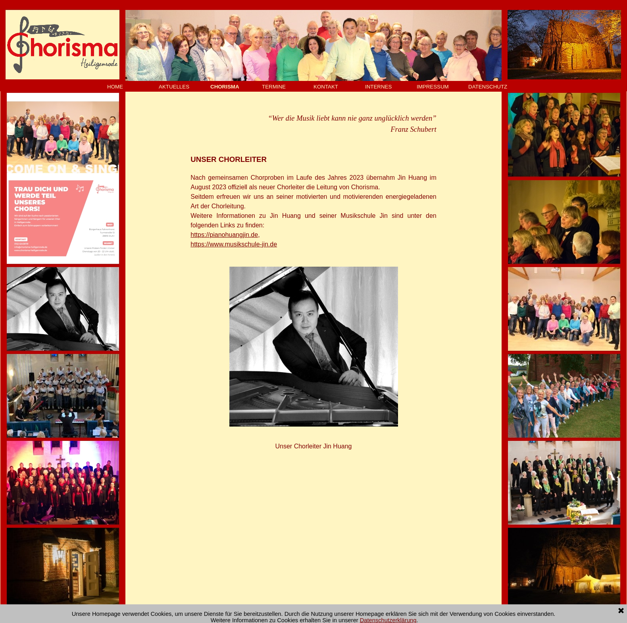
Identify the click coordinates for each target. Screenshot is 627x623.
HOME (115, 87)
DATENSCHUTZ (487, 87)
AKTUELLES (174, 87)
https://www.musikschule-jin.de (233, 244)
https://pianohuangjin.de (224, 234)
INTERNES (378, 87)
